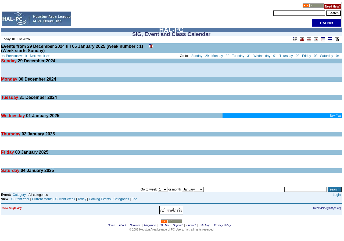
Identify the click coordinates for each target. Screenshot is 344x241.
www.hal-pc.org (12, 208)
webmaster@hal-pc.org (327, 208)
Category (19, 195)
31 (21, 97)
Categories (121, 199)
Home (111, 225)
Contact (191, 225)
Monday (10, 79)
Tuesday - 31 (241, 56)
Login (337, 195)
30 (21, 79)
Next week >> (40, 56)
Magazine (150, 225)
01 (28, 115)
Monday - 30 (221, 56)
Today (82, 199)
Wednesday (13, 115)
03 (17, 152)
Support (177, 225)
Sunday (9, 61)
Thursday (11, 134)
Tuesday (10, 97)
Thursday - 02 (289, 56)
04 (23, 170)
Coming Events (100, 199)
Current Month (42, 199)
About (122, 225)
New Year (336, 115)
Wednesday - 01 (265, 56)
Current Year (20, 199)
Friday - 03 (309, 56)
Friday (8, 152)
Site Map (205, 225)
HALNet (164, 225)
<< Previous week (14, 56)
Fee (134, 199)
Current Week (65, 199)
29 (20, 61)
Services (135, 225)
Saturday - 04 (329, 56)
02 (24, 134)
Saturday (11, 170)
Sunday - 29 (200, 56)
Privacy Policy (222, 225)
